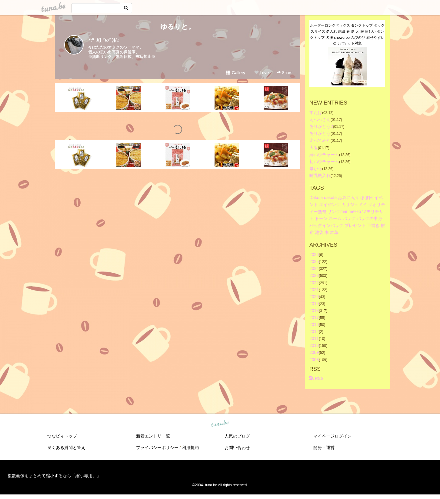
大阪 (313, 147)
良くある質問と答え (66, 447)
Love (261, 72)
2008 (314, 359)
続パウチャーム (324, 154)
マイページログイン (332, 436)
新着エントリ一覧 (153, 436)
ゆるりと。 (177, 26)
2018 (314, 310)
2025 (314, 261)
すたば (315, 112)
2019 (314, 303)
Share (284, 72)
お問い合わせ (237, 447)
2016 (314, 324)
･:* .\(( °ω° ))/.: (104, 39)
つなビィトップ (62, 436)
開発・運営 (324, 447)
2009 (314, 352)
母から (315, 168)
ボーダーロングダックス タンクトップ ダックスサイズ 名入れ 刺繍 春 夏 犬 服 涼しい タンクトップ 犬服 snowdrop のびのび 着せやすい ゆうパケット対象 (347, 34)
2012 (314, 331)
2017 (314, 317)
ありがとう (320, 133)
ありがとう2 (321, 126)
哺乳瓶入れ (320, 175)
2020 (314, 296)
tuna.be (219, 423)
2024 (314, 268)
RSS (316, 378)
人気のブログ (237, 436)
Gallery (235, 72)
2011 (314, 338)
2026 (314, 254)
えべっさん (320, 119)
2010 (314, 345)
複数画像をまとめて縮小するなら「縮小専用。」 (54, 475)
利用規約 (190, 447)
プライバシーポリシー (157, 447)
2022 (314, 282)
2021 (314, 289)
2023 (314, 275)
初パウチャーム (324, 161)
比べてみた (320, 140)
